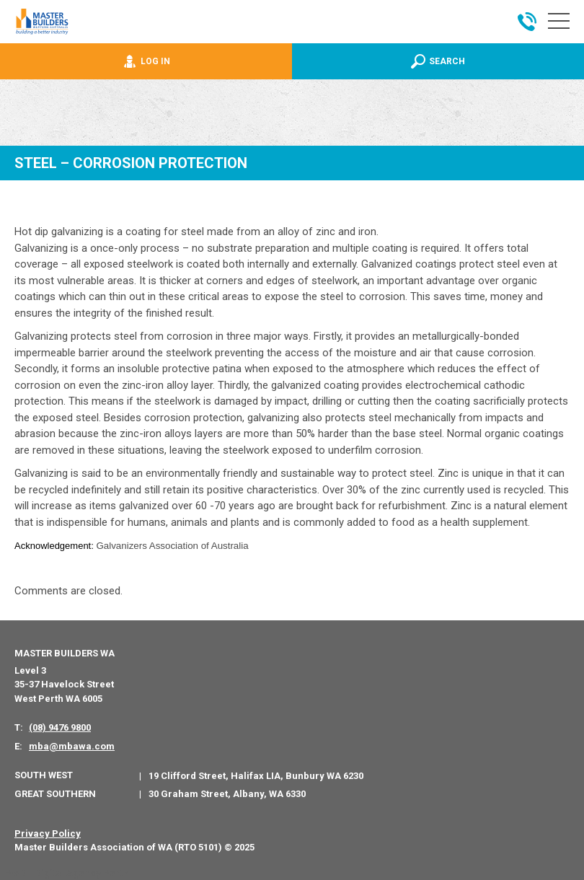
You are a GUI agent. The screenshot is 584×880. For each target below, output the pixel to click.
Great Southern (55, 793)
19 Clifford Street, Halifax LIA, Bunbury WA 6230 (256, 775)
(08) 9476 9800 (60, 727)
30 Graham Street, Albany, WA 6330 (227, 793)
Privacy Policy (47, 833)
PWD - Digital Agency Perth (66, 873)
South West (43, 775)
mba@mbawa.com (72, 746)
